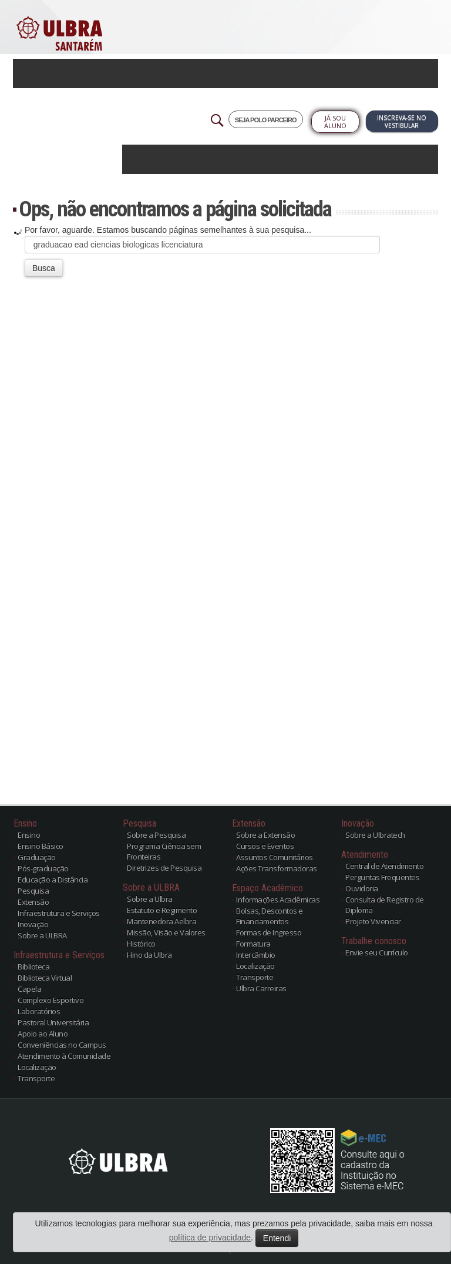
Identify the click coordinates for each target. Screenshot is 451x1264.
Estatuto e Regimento (162, 910)
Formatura (253, 943)
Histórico (141, 943)
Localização (37, 1067)
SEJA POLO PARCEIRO (266, 119)
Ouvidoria (361, 888)
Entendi (277, 1238)
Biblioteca (33, 966)
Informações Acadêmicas (277, 899)
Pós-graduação (43, 868)
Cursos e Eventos (265, 846)
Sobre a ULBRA (42, 935)
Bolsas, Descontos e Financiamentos (269, 916)
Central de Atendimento (384, 866)
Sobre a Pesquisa (156, 835)
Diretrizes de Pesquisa (164, 867)
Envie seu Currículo (376, 952)
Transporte (36, 1078)
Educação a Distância (52, 879)
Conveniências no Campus (62, 1044)
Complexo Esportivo (50, 1000)
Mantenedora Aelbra (161, 921)
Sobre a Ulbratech (375, 835)
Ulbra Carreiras (261, 988)
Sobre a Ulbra (150, 899)
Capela (29, 989)
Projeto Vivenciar (373, 921)
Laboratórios (39, 1011)
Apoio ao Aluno (43, 1033)
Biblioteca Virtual (45, 977)
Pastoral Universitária (53, 1022)
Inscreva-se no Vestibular (401, 121)
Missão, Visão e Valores (166, 932)
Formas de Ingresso (268, 932)
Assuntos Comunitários (274, 857)
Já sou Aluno (335, 121)
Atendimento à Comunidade (64, 1056)
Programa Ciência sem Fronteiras (164, 851)
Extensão (33, 902)
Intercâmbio (255, 954)
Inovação (33, 924)
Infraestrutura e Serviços (59, 913)
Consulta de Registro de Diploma (384, 904)
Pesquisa (33, 890)
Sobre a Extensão (265, 835)
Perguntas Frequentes (382, 877)
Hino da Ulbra (149, 954)
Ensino (29, 835)
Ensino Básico (40, 846)
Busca (43, 268)
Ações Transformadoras (276, 868)
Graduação (37, 857)
